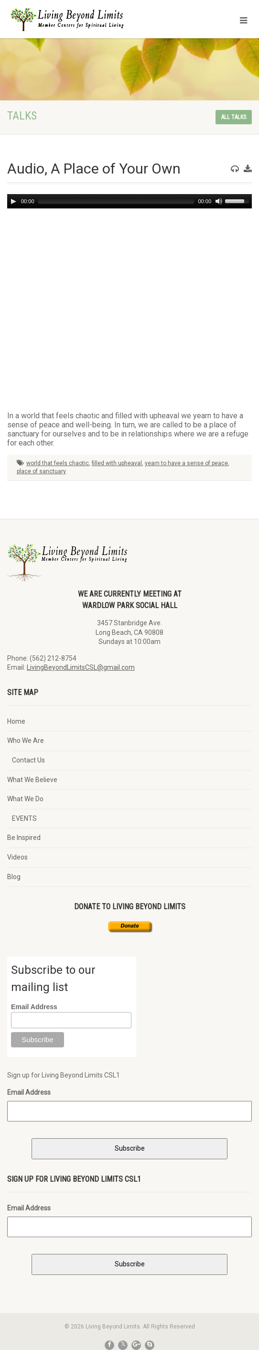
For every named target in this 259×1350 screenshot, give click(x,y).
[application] (129, 201)
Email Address (34, 1007)
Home (16, 721)
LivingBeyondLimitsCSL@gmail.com (81, 667)
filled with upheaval (117, 463)
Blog (14, 877)
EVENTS (24, 818)
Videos (17, 857)
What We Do (25, 799)
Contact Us (28, 760)
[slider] (116, 201)
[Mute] (219, 201)
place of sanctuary (41, 471)
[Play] (13, 201)
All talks (233, 117)
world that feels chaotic (57, 463)
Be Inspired (24, 837)
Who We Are (25, 740)
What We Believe (32, 780)
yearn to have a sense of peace (186, 463)
